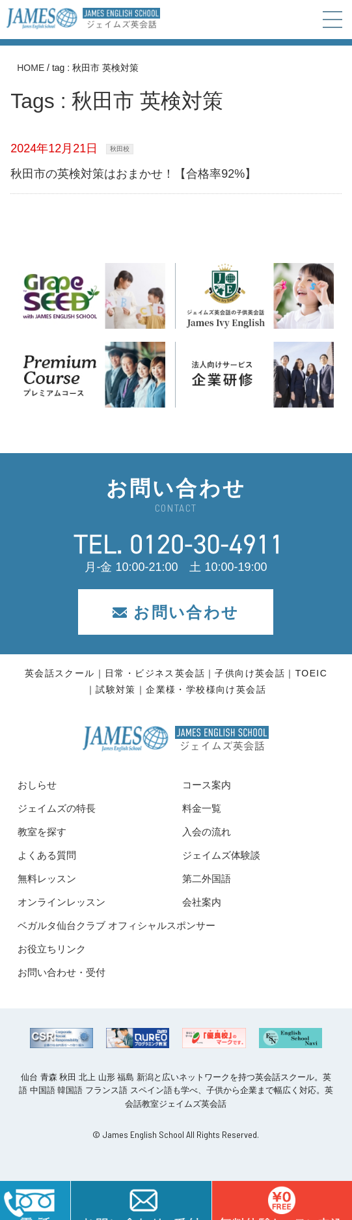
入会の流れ (206, 831)
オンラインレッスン (61, 902)
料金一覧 (201, 808)
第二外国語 (206, 878)
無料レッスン (47, 878)
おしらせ (37, 784)
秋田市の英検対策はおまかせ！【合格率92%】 (133, 173)
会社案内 (201, 902)
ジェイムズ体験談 (221, 855)
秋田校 (119, 148)
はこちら (281, 1200)
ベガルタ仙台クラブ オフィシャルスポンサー (116, 925)
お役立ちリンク (52, 948)
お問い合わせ (176, 612)
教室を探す (42, 831)
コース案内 (206, 784)
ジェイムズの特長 (57, 808)
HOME (30, 67)
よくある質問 (47, 855)
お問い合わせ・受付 (61, 972)
